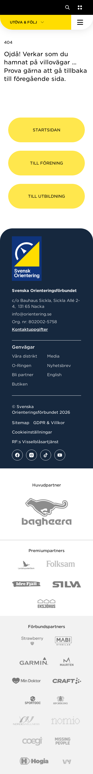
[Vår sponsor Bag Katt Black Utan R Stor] (46, 512)
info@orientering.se (32, 314)
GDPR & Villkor (49, 422)
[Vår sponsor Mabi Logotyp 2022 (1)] (63, 641)
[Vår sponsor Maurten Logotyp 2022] (66, 661)
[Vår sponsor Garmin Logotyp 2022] (34, 661)
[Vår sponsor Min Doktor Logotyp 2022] (26, 681)
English (54, 374)
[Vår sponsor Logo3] (32, 741)
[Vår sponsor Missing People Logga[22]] (63, 741)
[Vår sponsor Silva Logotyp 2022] (67, 584)
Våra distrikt (24, 356)
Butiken (20, 384)
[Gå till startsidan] (13, 7)
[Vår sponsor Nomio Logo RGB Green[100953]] (65, 720)
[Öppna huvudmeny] (82, 22)
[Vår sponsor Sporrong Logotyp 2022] (60, 700)
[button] (35, 22)
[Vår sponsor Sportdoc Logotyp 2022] (33, 700)
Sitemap (20, 422)
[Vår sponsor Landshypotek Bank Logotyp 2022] (26, 565)
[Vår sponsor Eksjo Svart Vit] (46, 603)
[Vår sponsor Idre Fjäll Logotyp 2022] (26, 584)
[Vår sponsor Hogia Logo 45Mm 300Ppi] (34, 761)
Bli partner (22, 374)
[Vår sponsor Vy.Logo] (66, 761)
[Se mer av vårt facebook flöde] (17, 455)
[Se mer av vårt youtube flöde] (59, 455)
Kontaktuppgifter (30, 329)
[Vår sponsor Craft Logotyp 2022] (67, 681)
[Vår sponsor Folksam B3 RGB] (60, 565)
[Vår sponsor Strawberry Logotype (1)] (32, 641)
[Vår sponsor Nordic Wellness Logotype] (26, 720)
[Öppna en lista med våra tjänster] (79, 7)
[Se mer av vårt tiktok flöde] (45, 455)
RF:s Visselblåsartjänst (35, 441)
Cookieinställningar (32, 432)
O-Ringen (21, 365)
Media (53, 356)
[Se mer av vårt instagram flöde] (31, 455)
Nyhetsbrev (59, 365)
